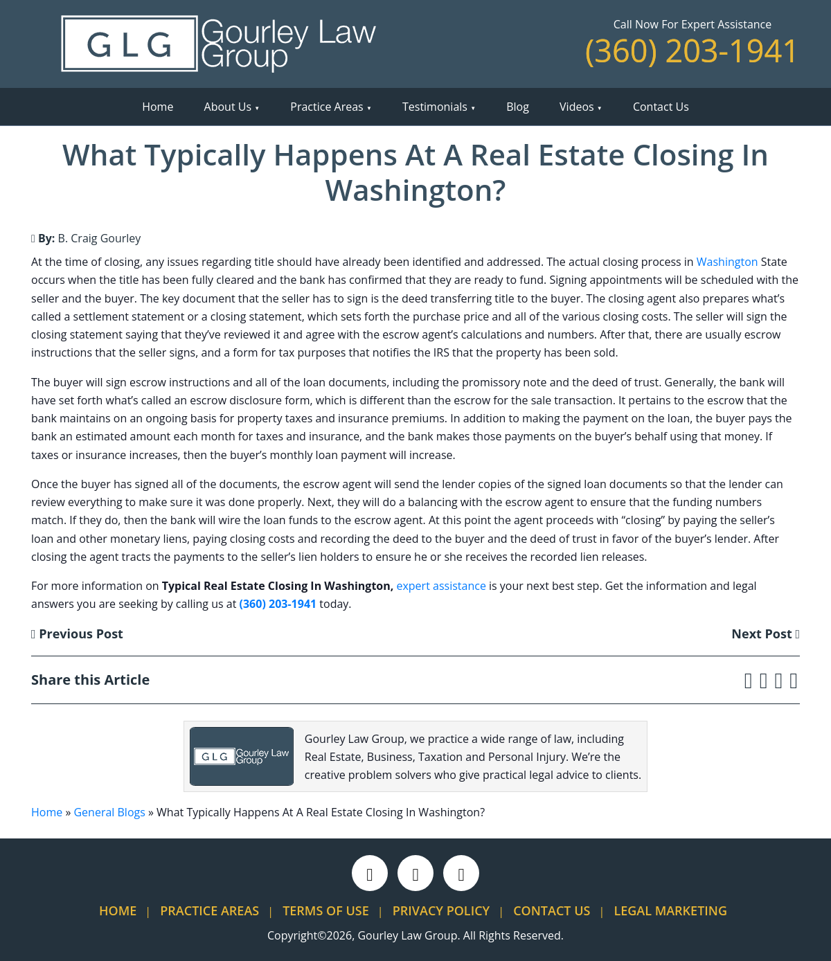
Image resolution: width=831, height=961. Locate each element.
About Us (228, 106)
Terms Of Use (326, 910)
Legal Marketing (670, 910)
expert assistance (440, 585)
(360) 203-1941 (692, 50)
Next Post (765, 633)
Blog (517, 106)
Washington (727, 261)
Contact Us (661, 106)
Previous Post (77, 633)
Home (157, 106)
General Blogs (109, 812)
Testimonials (434, 106)
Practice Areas (326, 106)
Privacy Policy (441, 910)
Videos (577, 106)
